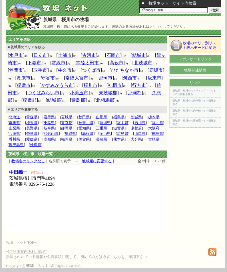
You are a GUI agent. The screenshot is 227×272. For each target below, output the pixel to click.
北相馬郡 (105, 100)
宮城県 (66, 117)
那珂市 (106, 77)
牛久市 (65, 70)
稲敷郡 (30, 100)
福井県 (157, 123)
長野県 (31, 128)
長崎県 (101, 139)
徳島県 (157, 133)
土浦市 (65, 55)
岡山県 (105, 133)
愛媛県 (31, 139)
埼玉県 (31, 123)
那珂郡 (135, 92)
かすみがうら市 (57, 85)
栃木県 (153, 117)
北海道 (14, 117)
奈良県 (31, 133)
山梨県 (14, 128)
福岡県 (66, 139)
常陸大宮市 (76, 77)
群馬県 (14, 123)
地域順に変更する (97, 161)
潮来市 (24, 77)
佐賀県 (84, 139)
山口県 (140, 133)
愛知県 (84, 128)
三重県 (101, 128)
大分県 (136, 139)
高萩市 (116, 62)
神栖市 (115, 85)
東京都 (66, 123)
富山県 (122, 123)
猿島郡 (78, 100)
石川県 (140, 123)
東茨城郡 (108, 92)
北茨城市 (143, 62)
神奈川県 (86, 123)
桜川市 (90, 85)
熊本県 (118, 139)
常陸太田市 (87, 62)
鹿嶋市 (156, 70)
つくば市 (91, 70)
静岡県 (66, 128)
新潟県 (105, 123)
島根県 (87, 133)
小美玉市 (79, 92)
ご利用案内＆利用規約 (27, 251)
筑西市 (130, 77)
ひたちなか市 (124, 70)
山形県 (101, 117)
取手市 (40, 70)
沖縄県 (35, 145)
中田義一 (18, 172)
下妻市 (34, 62)
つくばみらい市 (43, 92)
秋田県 (84, 117)
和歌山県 (51, 133)
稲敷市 (24, 85)
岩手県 (49, 117)
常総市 (58, 62)
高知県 (49, 139)
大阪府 (153, 128)
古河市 (89, 55)
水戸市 (16, 55)
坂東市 (154, 77)
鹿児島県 (16, 145)
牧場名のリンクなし (28, 161)
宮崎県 (153, 139)
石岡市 (113, 55)
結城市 (139, 55)
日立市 (40, 55)
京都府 (136, 128)
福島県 (118, 117)
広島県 (122, 133)
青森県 (31, 117)
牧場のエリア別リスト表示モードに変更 (199, 45)
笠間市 (16, 70)
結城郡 (54, 100)
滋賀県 (118, 128)
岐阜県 (49, 128)
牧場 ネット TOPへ (21, 243)
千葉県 (49, 123)
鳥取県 (70, 133)
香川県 (14, 139)
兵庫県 (14, 133)
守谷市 (48, 77)
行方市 (139, 85)
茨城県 (136, 117)
